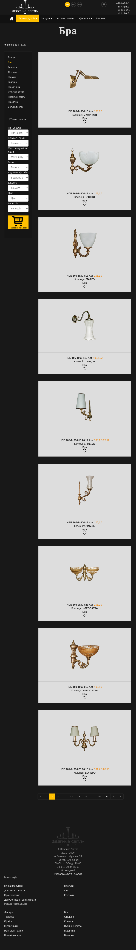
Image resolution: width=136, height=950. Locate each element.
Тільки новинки (17, 119)
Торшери (13, 67)
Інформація (85, 18)
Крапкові (12, 82)
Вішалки (69, 935)
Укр (68, 4)
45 (99, 796)
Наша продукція (27, 18)
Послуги (46, 18)
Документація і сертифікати (20, 899)
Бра (10, 62)
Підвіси (12, 77)
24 (78, 796)
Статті (67, 890)
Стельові (12, 72)
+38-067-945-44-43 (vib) (123, 5)
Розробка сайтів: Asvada (68, 874)
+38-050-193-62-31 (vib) (123, 11)
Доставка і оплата (65, 18)
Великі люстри (15, 107)
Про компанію (12, 895)
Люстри (12, 57)
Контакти (101, 18)
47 (114, 796)
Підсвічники (14, 87)
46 (107, 796)
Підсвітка (13, 102)
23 (71, 796)
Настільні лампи (16, 97)
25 (85, 796)
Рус (73, 4)
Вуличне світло (16, 92)
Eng (79, 4)
